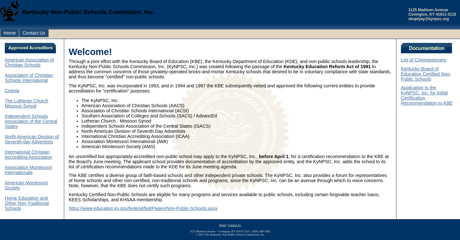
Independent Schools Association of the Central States (31, 121)
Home (10, 33)
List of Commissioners (423, 59)
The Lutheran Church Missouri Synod (26, 103)
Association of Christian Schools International (29, 78)
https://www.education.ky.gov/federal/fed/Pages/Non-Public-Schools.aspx (143, 208)
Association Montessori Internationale (28, 170)
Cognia (12, 90)
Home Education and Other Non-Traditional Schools (27, 203)
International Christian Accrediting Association (28, 154)
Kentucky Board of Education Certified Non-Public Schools (426, 74)
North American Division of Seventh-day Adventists (32, 139)
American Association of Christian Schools (29, 62)
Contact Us (33, 33)
